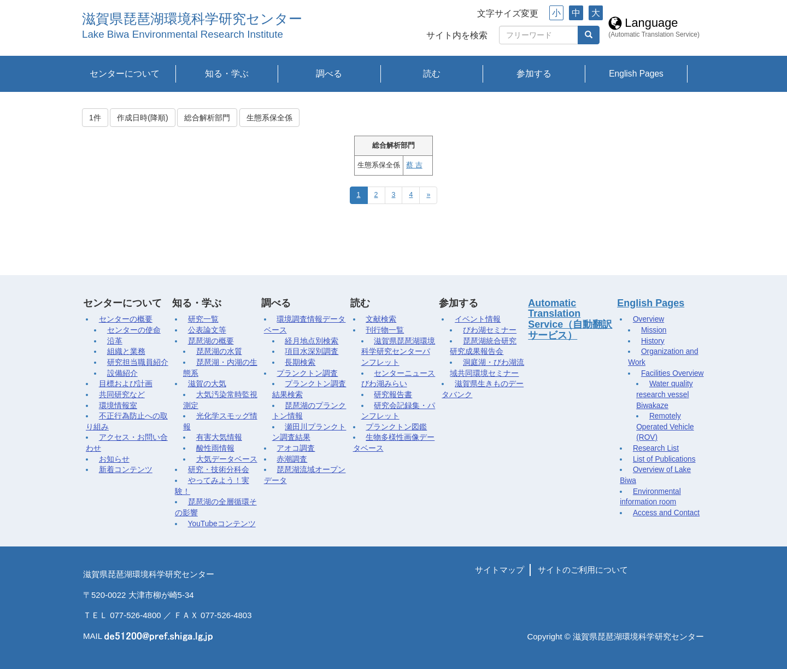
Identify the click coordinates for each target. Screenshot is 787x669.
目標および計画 (125, 384)
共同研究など (122, 395)
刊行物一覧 (385, 330)
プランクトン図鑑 (396, 427)
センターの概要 (125, 319)
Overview (648, 319)
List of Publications (664, 459)
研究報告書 (393, 395)
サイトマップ (499, 569)
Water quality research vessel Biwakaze (664, 394)
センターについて (125, 73)
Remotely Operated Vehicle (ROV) (665, 426)
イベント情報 (478, 319)
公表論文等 (207, 330)
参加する (533, 73)
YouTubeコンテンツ (222, 524)
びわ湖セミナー (489, 330)
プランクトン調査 (307, 373)
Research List (656, 448)
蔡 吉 (414, 165)
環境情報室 (118, 406)
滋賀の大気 (207, 384)
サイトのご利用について (583, 569)
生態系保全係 (269, 117)
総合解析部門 (207, 117)
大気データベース (226, 459)
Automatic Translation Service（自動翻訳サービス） (570, 319)
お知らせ (114, 459)
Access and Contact (666, 513)
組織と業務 (126, 351)
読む (432, 73)
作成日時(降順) (142, 117)
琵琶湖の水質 (219, 351)
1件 (95, 117)
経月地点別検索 (311, 341)
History (653, 341)
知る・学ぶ (227, 73)
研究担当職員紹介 (137, 362)
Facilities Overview (672, 373)
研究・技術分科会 (218, 470)
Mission (654, 330)
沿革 (114, 341)
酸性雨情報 (215, 448)
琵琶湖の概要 (211, 341)
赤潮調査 (292, 459)
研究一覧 (203, 319)
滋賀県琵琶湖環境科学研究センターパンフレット (398, 352)
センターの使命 (134, 330)
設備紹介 (122, 373)
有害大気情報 (219, 437)
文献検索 (381, 319)
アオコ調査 (296, 448)
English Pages (636, 73)
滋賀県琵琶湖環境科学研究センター (192, 18)
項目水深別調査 (311, 351)
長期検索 (300, 362)
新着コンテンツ (125, 470)
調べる (329, 73)
